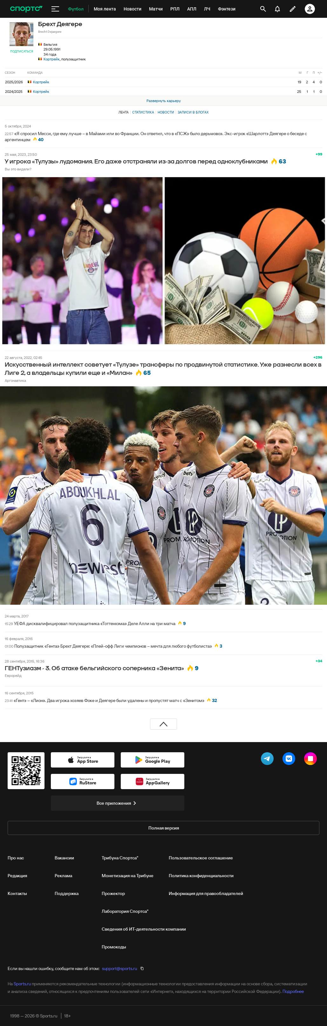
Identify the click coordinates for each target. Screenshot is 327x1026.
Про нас (16, 858)
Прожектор (113, 893)
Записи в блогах (193, 112)
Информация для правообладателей (206, 893)
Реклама (63, 875)
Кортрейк (52, 59)
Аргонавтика (15, 380)
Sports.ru (22, 984)
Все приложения (118, 803)
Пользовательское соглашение (201, 858)
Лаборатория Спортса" (125, 911)
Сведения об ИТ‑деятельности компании (144, 929)
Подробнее (293, 991)
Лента (124, 112)
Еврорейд (13, 675)
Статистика (143, 112)
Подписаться (21, 51)
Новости (166, 112)
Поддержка (66, 893)
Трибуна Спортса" (120, 858)
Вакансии (64, 858)
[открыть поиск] (263, 9)
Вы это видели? (18, 169)
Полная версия (163, 828)
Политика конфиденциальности (201, 875)
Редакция (17, 875)
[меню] (55, 9)
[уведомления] (277, 9)
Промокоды (114, 947)
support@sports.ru (119, 968)
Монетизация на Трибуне (127, 875)
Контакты (17, 893)
